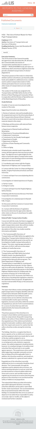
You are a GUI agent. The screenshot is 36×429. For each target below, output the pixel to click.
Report (5, 52)
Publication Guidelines (9, 24)
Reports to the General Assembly (17, 9)
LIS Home (13, 419)
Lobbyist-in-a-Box (20, 419)
